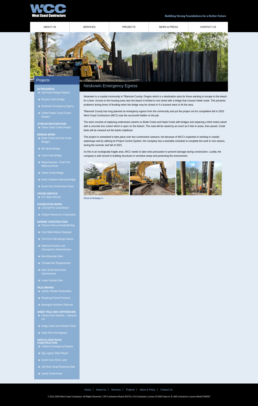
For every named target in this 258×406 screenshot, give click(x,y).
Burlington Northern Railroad (57, 304)
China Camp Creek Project (56, 127)
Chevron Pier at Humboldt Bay (58, 225)
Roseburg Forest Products (55, 298)
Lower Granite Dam (52, 280)
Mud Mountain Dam (52, 256)
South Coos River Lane (54, 360)
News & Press (168, 27)
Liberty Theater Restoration (56, 291)
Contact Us (208, 27)
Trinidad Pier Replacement (56, 263)
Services (89, 27)
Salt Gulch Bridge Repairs (55, 92)
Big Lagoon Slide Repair (54, 353)
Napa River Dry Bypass (54, 332)
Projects (128, 27)
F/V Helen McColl (51, 197)
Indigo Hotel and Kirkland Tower (58, 326)
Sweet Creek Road (51, 373)
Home (87, 389)
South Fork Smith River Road (57, 186)
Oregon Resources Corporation (58, 214)
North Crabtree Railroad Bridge (58, 179)
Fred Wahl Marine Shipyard (56, 232)
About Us (49, 27)
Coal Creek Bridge (51, 155)
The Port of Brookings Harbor (57, 239)
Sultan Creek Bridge (52, 172)
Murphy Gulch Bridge (53, 99)
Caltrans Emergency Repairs (57, 346)
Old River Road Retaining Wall (58, 366)
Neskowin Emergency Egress (57, 106)
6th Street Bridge (50, 148)
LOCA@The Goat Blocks (55, 207)
